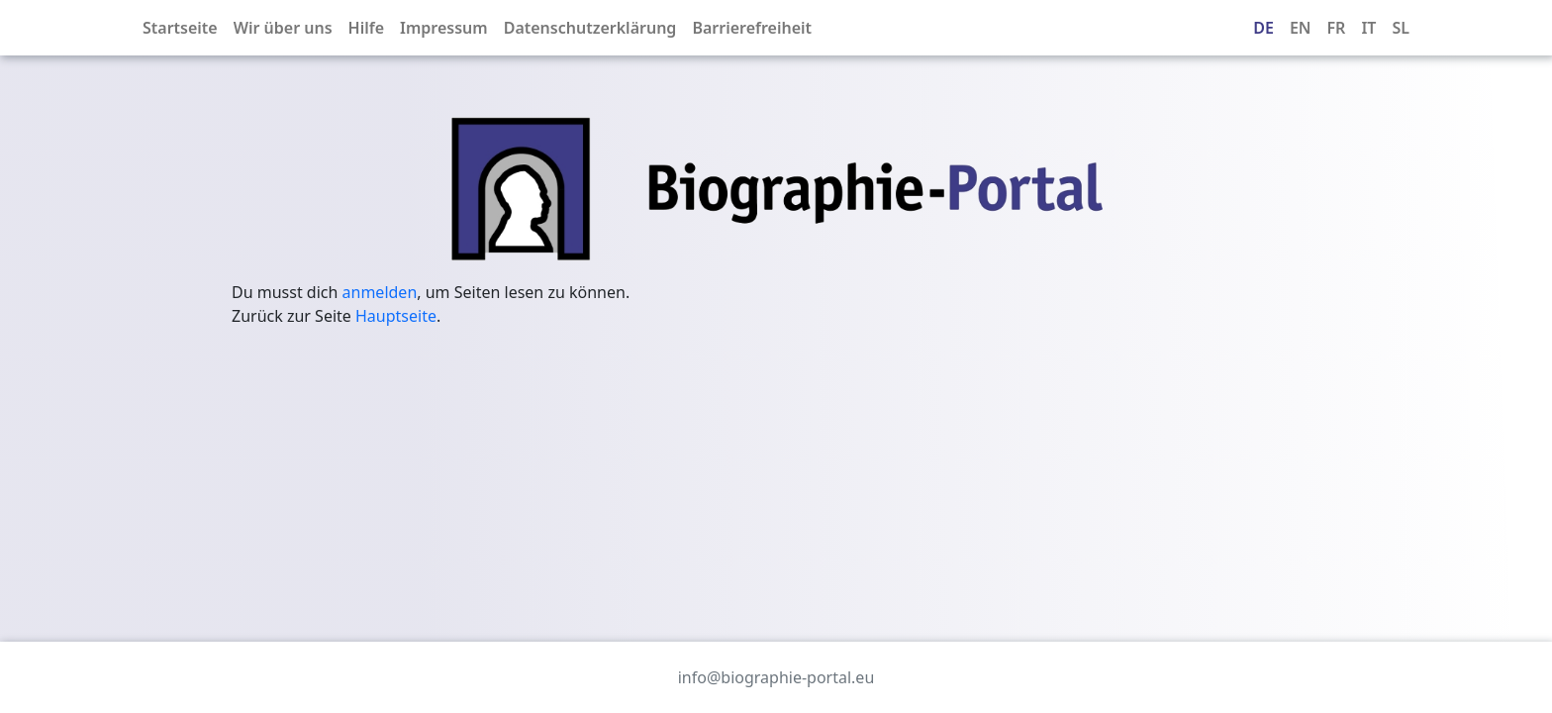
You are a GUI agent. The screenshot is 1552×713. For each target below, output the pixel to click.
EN (1300, 28)
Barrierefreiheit (752, 28)
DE (1263, 28)
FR (1336, 28)
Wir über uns (283, 28)
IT (1368, 28)
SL (1400, 28)
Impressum (444, 28)
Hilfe (366, 28)
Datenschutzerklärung (590, 28)
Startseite (180, 28)
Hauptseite (395, 316)
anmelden (380, 292)
